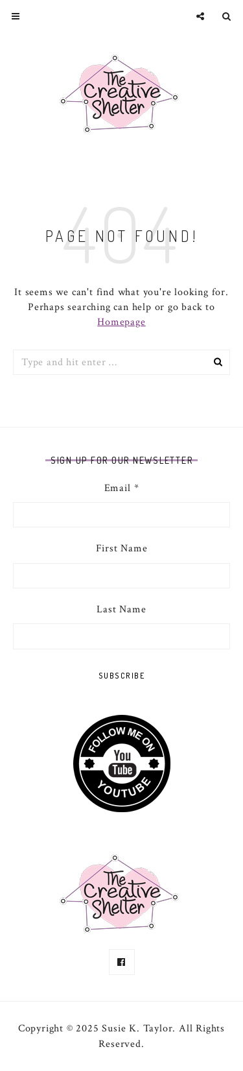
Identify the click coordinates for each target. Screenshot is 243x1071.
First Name (122, 548)
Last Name (121, 609)
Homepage (121, 322)
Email (121, 488)
